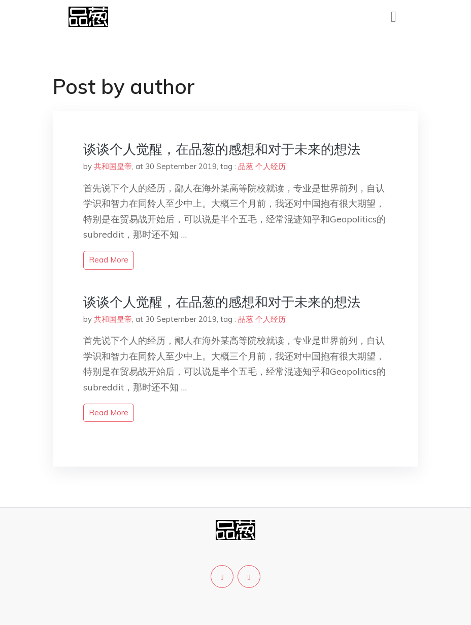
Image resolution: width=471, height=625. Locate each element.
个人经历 (270, 166)
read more (108, 260)
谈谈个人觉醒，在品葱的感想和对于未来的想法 (221, 149)
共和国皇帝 (113, 166)
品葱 (245, 166)
